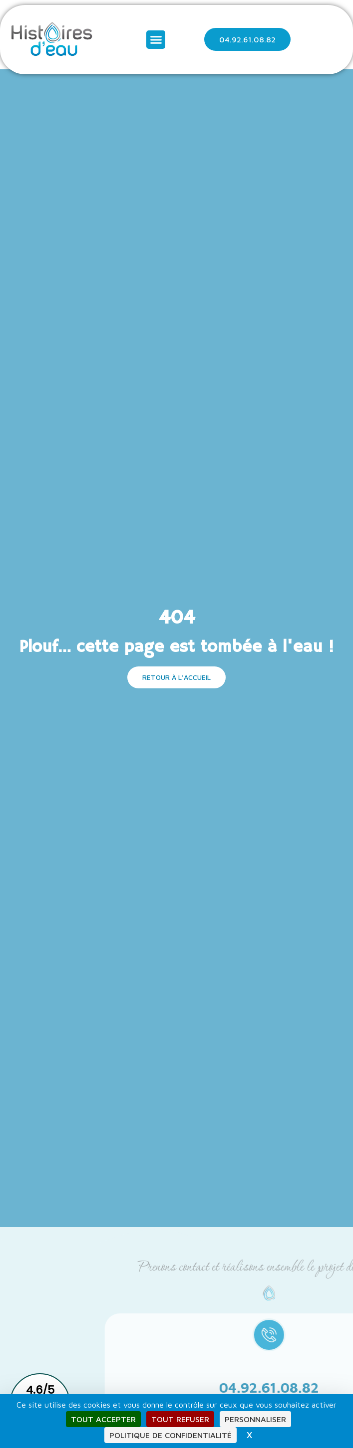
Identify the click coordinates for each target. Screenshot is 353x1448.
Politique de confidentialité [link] (170, 1435)
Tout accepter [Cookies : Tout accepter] (103, 1419)
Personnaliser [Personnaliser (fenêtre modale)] (255, 1419)
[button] (155, 39)
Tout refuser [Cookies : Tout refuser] (180, 1419)
